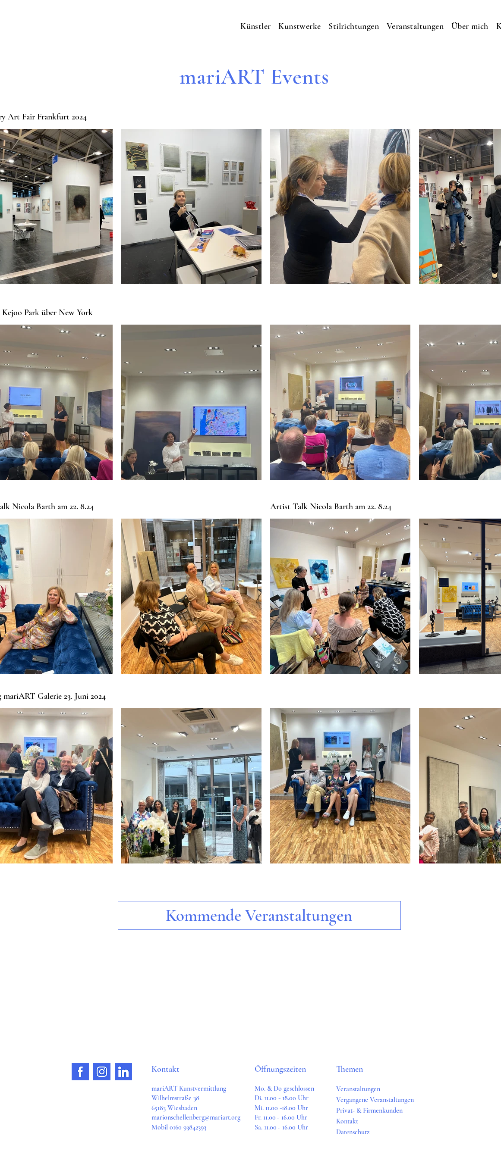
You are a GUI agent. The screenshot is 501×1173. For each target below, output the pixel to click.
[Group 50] (80, 1071)
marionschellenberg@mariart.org (195, 1117)
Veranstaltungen (358, 1089)
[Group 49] (123, 1071)
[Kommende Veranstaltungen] (259, 915)
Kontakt (347, 1121)
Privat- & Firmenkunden (369, 1110)
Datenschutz (352, 1132)
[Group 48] (101, 1071)
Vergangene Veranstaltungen (375, 1099)
